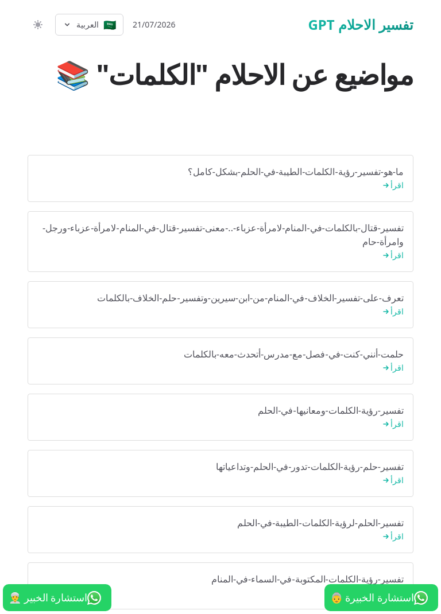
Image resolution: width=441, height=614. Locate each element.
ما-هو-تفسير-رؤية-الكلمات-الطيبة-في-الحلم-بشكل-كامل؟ (220, 178)
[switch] (37, 24)
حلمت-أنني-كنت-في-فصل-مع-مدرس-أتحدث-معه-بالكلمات (220, 361)
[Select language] (89, 25)
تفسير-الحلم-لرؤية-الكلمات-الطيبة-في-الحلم (220, 529)
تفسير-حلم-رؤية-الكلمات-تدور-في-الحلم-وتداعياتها (220, 473)
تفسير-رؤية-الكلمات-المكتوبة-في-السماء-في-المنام (220, 586)
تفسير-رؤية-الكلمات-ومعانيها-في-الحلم (220, 417)
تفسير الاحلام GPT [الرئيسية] (360, 24)
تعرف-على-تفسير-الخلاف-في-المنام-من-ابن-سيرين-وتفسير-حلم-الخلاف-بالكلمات (220, 305)
